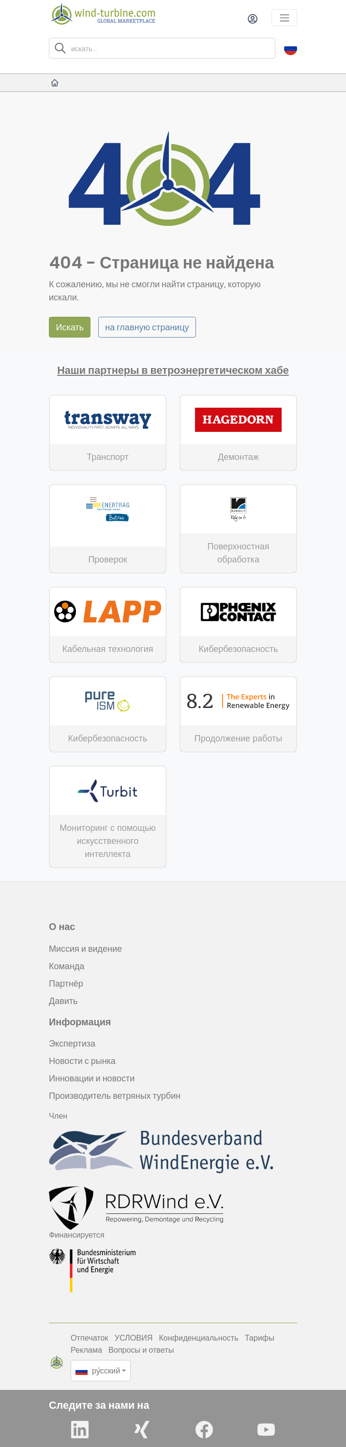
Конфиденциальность (198, 1338)
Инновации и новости (92, 1078)
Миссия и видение (85, 948)
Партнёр (66, 983)
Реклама (86, 1350)
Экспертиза (72, 1043)
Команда (66, 966)
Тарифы (259, 1338)
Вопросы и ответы (141, 1350)
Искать (70, 327)
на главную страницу (147, 327)
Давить (63, 1000)
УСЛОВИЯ (134, 1338)
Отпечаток (89, 1338)
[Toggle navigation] (284, 17)
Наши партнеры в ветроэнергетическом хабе (173, 370)
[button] (290, 48)
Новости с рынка (82, 1060)
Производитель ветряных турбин (115, 1095)
